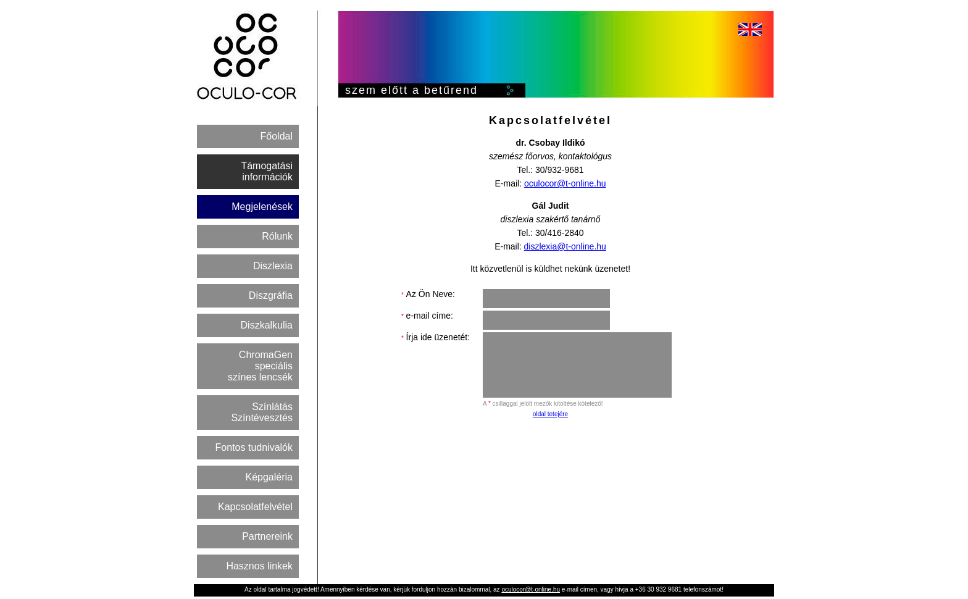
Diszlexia (273, 266)
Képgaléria (269, 477)
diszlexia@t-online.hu (565, 246)
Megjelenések (262, 206)
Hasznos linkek (259, 566)
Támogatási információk (267, 171)
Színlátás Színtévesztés (262, 412)
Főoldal (277, 136)
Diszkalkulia (267, 325)
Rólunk (277, 236)
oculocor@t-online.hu (565, 183)
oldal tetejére (550, 414)
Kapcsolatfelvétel (255, 506)
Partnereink (267, 536)
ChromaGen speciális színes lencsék (260, 366)
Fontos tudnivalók (254, 447)
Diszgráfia (271, 295)
